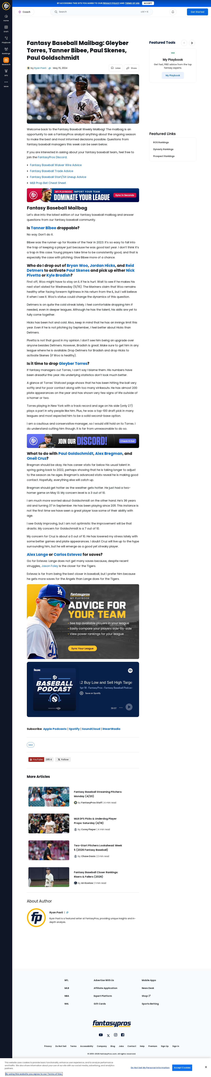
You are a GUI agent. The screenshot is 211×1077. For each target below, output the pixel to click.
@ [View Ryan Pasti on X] (50, 68)
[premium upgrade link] (181, 11)
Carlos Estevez (68, 554)
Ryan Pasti (40, 68)
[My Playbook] (173, 75)
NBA (67, 996)
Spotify (74, 729)
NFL (66, 980)
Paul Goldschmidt (75, 453)
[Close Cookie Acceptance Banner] (206, 1067)
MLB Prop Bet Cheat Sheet (48, 183)
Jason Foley (49, 566)
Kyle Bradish (58, 275)
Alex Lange (37, 554)
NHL (67, 1003)
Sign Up (165, 1046)
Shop (146, 996)
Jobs (121, 1046)
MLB (31, 744)
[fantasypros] (83, 693)
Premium (152, 1046)
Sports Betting (150, 1003)
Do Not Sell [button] (60, 1046)
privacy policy (111, 3)
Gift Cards (100, 1003)
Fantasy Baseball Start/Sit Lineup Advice (58, 177)
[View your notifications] (172, 11)
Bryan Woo (77, 265)
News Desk (148, 988)
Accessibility (86, 1046)
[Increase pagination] (192, 43)
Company (102, 1046)
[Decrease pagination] (184, 43)
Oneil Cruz (36, 458)
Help (142, 1046)
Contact (131, 1046)
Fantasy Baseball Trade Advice (51, 171)
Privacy (48, 1046)
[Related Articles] (83, 830)
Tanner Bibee (43, 227)
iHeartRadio (111, 729)
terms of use (132, 3)
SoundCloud (91, 729)
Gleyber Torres (73, 363)
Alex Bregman (108, 453)
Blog (113, 1046)
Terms (73, 1046)
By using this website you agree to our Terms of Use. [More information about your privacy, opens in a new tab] (33, 1074)
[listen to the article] (115, 68)
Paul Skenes (78, 270)
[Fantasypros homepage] (6, 7)
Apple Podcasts (55, 729)
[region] (105, 1067)
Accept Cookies (182, 1067)
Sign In (175, 1046)
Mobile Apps (149, 980)
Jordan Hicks (102, 265)
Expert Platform (103, 996)
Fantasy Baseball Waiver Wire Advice (56, 165)
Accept (148, 3)
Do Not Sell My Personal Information (150, 1067)
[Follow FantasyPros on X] (63, 759)
